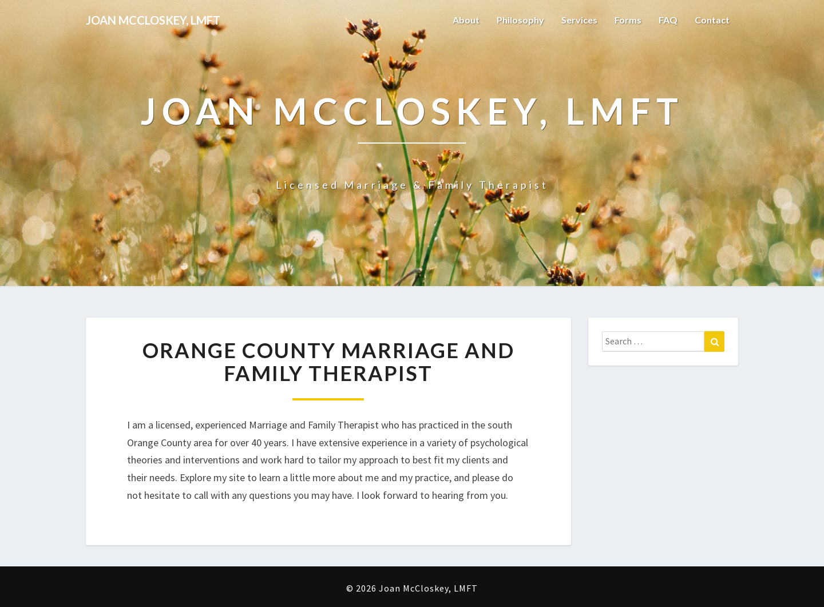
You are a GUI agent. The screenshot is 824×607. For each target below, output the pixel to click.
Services (579, 19)
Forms (628, 19)
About (466, 19)
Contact (712, 19)
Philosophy (520, 19)
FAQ (668, 19)
